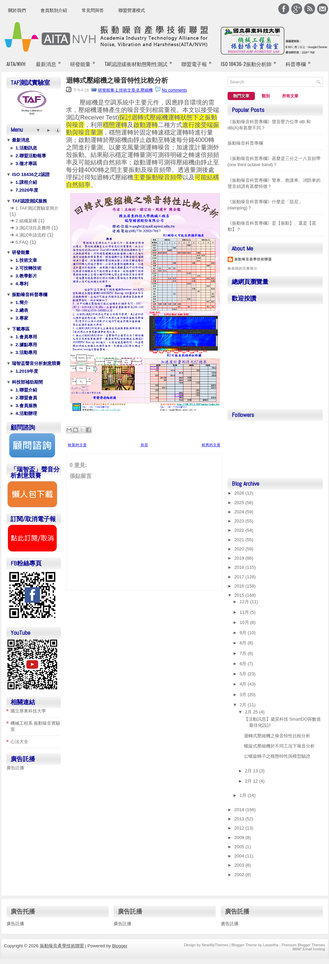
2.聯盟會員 (25, 397)
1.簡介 (21, 302)
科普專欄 (300, 60)
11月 (245, 612)
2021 (240, 539)
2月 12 (252, 781)
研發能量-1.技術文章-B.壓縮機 (125, 90)
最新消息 (50, 60)
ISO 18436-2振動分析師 (250, 60)
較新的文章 (77, 445)
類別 (266, 96)
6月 (244, 663)
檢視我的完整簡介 (243, 268)
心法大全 (19, 741)
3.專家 (21, 318)
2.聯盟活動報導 (30, 155)
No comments (174, 90)
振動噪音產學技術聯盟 (253, 259)
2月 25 (252, 711)
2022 (240, 530)
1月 (244, 795)
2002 (240, 874)
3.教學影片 (25, 275)
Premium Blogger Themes (303, 945)
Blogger (119, 945)
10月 (245, 622)
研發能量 (84, 60)
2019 (240, 558)
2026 (240, 493)
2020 (240, 548)
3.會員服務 (25, 405)
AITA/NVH (16, 63)
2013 (240, 818)
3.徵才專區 (25, 163)
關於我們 (17, 10)
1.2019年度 (26, 371)
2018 (240, 567)
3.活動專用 (25, 352)
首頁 (144, 445)
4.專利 (21, 283)
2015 (240, 595)
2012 (240, 828)
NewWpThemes (215, 945)
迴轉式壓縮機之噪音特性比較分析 (117, 80)
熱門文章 (241, 96)
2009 (240, 837)
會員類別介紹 (53, 10)
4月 (244, 684)
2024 (240, 511)
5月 (244, 673)
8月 (244, 642)
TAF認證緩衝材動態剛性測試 (140, 60)
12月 (245, 601)
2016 (240, 586)
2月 (244, 704)
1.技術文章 (25, 260)
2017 (240, 576)
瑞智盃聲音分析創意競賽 (36, 363)
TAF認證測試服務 (29, 201)
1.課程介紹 (25, 182)
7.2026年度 (26, 190)
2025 (240, 502)
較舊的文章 (211, 445)
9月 (244, 632)
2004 (240, 855)
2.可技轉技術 (28, 268)
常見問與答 (93, 10)
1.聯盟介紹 (25, 389)
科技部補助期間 (27, 382)
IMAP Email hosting (309, 949)
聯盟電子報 (198, 60)
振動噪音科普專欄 (29, 294)
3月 (244, 694)
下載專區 (20, 329)
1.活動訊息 (25, 147)
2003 (240, 865)
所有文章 (290, 96)
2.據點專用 (25, 344)
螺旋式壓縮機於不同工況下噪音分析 (279, 746)
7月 (244, 653)
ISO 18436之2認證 (30, 174)
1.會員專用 (25, 336)
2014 (240, 809)
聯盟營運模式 (131, 10)
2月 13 (252, 770)
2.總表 (21, 310)
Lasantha (270, 945)
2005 (240, 846)
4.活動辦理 (25, 413)
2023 (240, 521)
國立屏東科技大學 (28, 710)
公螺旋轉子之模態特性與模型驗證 (277, 756)
